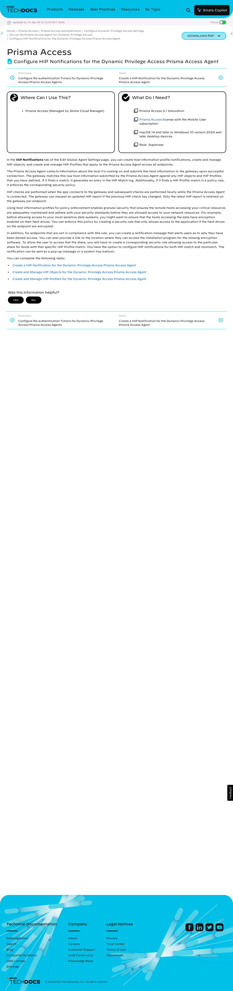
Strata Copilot (212, 10)
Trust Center (115, 943)
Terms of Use (116, 949)
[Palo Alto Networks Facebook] (189, 930)
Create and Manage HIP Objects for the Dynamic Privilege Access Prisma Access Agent (79, 272)
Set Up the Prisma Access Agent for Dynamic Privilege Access (50, 34)
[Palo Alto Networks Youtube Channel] (219, 930)
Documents (114, 955)
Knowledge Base (80, 960)
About (72, 938)
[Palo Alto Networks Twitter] (209, 930)
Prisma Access (28, 30)
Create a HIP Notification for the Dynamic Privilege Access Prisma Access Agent (74, 265)
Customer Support (81, 949)
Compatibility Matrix (21, 955)
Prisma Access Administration (61, 30)
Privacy (112, 938)
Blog (9, 949)
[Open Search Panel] (189, 10)
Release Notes (17, 938)
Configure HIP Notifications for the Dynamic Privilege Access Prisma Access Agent (64, 38)
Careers (74, 943)
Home (11, 30)
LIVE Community (80, 955)
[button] (230, 793)
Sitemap (12, 966)
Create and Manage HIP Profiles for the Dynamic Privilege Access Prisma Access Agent (79, 279)
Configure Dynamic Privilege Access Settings (114, 30)
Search (11, 943)
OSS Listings (15, 960)
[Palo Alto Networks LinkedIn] (199, 930)
